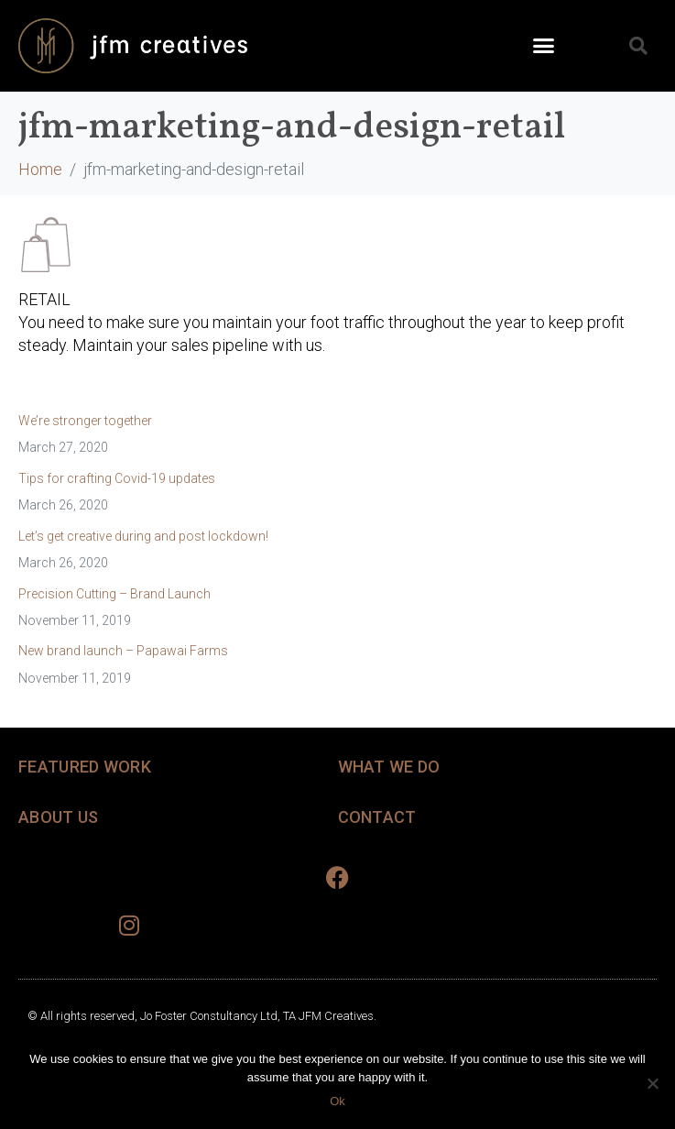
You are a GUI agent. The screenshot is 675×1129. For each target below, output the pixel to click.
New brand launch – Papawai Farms (123, 650)
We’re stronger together (85, 420)
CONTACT (377, 817)
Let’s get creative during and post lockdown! (143, 536)
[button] (544, 45)
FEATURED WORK (84, 766)
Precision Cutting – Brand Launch (114, 593)
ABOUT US (58, 817)
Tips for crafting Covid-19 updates (116, 478)
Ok (337, 1101)
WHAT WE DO (389, 766)
